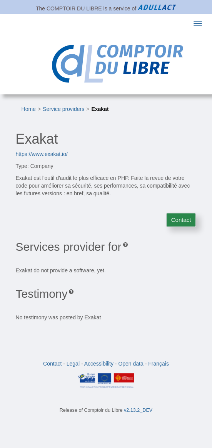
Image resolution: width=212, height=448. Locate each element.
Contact (181, 219)
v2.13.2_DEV (138, 410)
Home (29, 109)
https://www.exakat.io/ (42, 154)
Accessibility (99, 364)
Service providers (63, 109)
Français (158, 364)
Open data (130, 364)
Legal (73, 364)
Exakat (100, 109)
